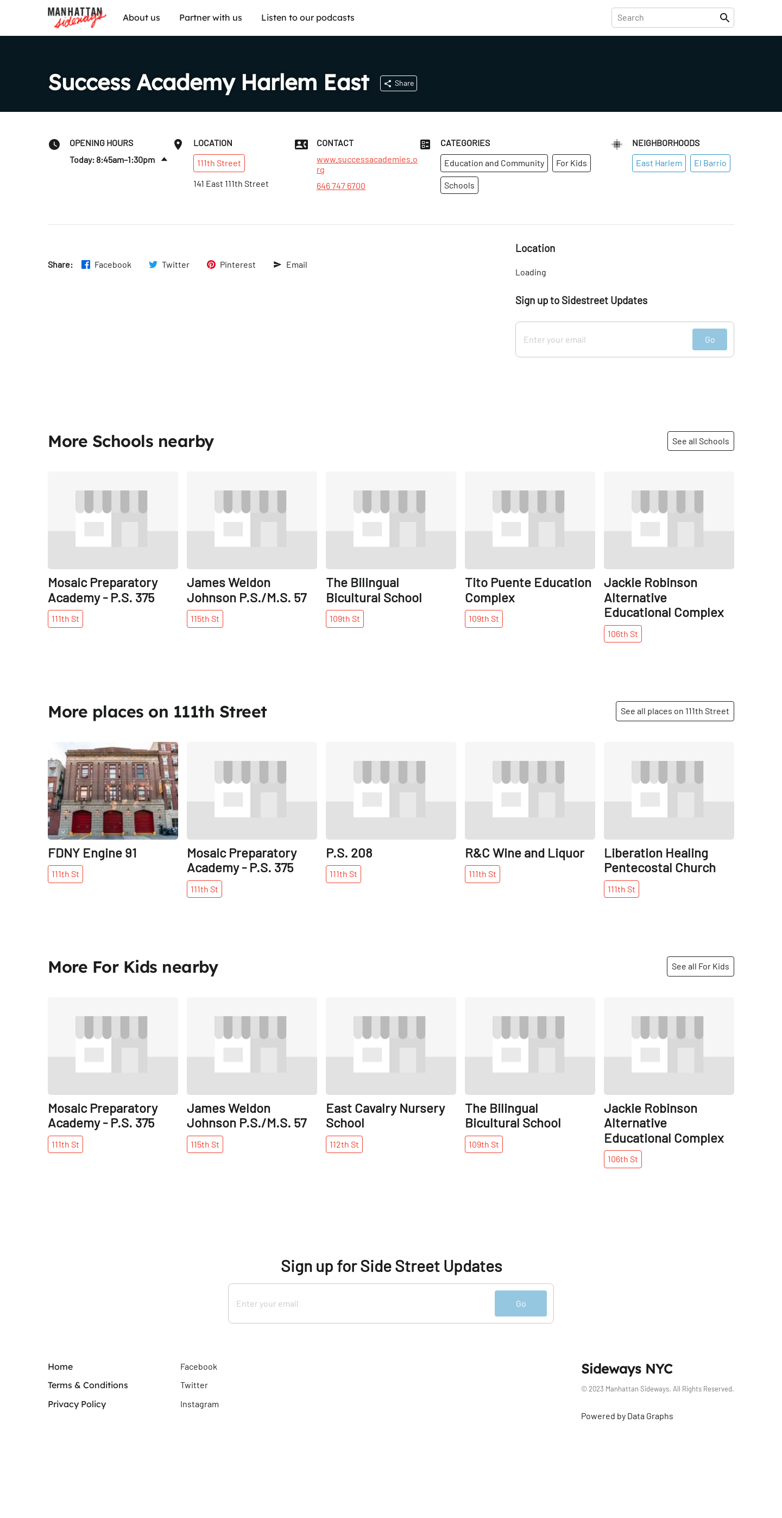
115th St (205, 618)
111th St (65, 618)
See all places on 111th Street (675, 711)
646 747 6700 (341, 186)
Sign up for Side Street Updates (391, 1265)
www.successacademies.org (367, 164)
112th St (344, 1144)
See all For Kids (700, 966)
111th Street (219, 163)
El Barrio (710, 163)
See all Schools (700, 441)
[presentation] (667, 17)
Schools (459, 185)
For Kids (571, 163)
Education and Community (494, 163)
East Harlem (659, 163)
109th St (345, 618)
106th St (623, 633)
